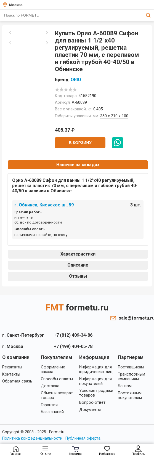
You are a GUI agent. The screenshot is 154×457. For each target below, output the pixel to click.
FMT (77, 307)
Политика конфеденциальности (32, 438)
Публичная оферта (82, 438)
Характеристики (77, 254)
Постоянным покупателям (130, 395)
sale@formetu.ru (135, 318)
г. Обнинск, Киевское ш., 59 (44, 205)
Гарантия (49, 405)
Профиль (138, 450)
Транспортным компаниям (131, 376)
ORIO (76, 79)
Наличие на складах (77, 164)
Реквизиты (12, 367)
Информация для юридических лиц (96, 369)
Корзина (75, 451)
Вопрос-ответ (92, 402)
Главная (16, 451)
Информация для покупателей (95, 381)
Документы (90, 409)
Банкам (125, 386)
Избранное (107, 451)
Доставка (50, 386)
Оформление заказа (53, 369)
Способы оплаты (57, 379)
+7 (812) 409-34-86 (73, 335)
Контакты (11, 374)
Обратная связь (17, 381)
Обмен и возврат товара (57, 395)
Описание (77, 265)
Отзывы (78, 276)
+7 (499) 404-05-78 (73, 346)
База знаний (52, 412)
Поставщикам (131, 367)
